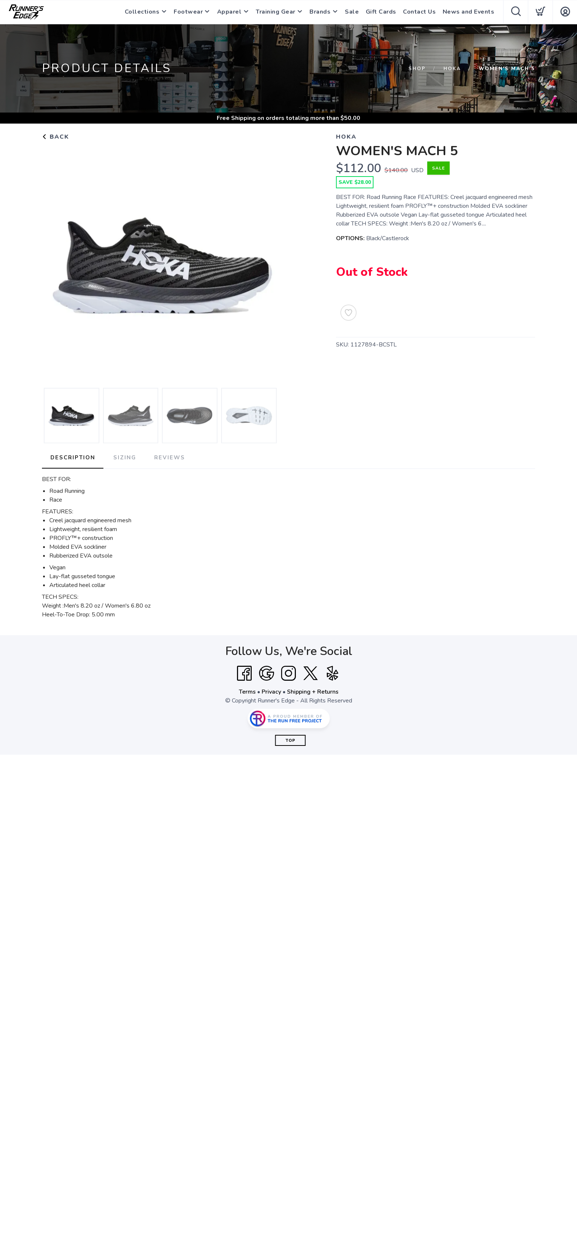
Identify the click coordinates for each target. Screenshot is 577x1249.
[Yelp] (333, 673)
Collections (140, 12)
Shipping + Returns (313, 691)
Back (55, 137)
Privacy (271, 691)
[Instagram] (288, 673)
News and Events (469, 12)
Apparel (228, 12)
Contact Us (419, 12)
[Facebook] (244, 673)
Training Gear (275, 12)
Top (290, 740)
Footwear (187, 12)
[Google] (266, 673)
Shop (417, 68)
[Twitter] (311, 673)
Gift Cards (381, 12)
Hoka (452, 68)
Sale (353, 12)
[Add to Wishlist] (348, 313)
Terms (247, 691)
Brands (320, 12)
